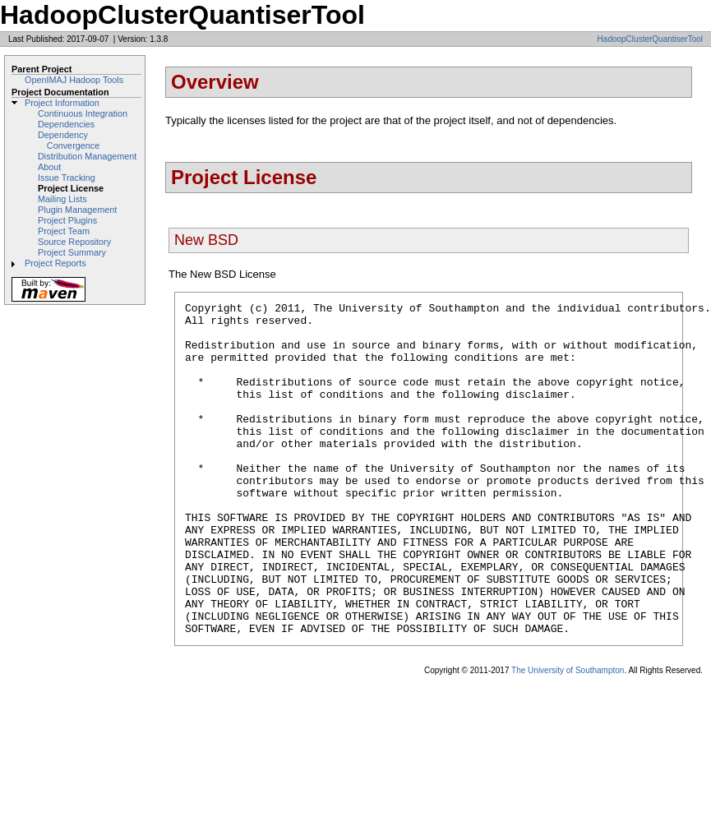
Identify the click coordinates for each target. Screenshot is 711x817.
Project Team (64, 231)
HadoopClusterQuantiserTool (650, 39)
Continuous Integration (82, 113)
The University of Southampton (567, 736)
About (49, 167)
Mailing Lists (62, 199)
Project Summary (72, 252)
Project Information (62, 103)
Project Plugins (67, 220)
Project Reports (55, 263)
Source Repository (74, 242)
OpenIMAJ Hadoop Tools (74, 80)
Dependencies (66, 124)
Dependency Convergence (68, 140)
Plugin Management (77, 210)
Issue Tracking (66, 177)
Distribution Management (87, 156)
